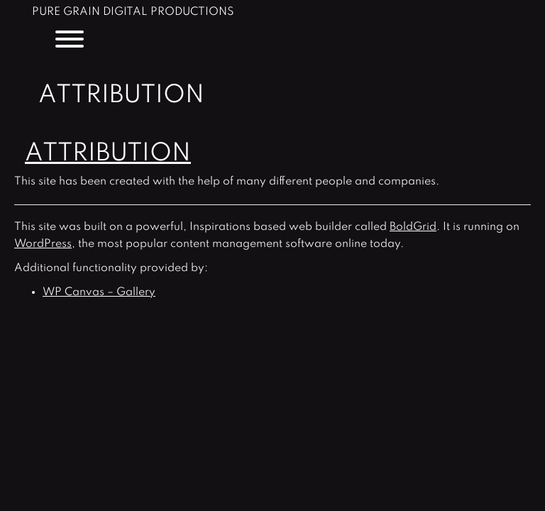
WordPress (43, 244)
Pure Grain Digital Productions (133, 12)
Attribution (108, 153)
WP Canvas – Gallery (99, 292)
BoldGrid (413, 227)
